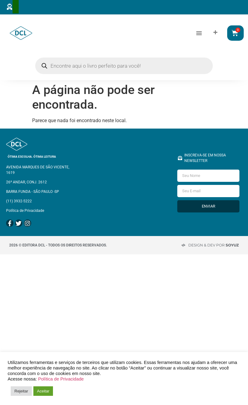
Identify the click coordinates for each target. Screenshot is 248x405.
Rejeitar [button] (21, 391)
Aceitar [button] (43, 391)
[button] (199, 32)
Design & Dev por (213, 243)
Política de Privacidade (61, 379)
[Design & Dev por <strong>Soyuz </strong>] (183, 244)
